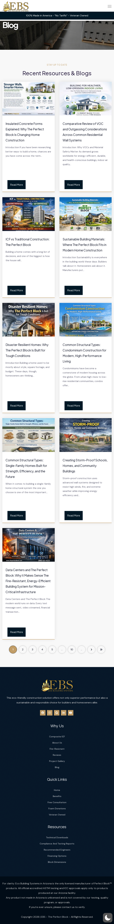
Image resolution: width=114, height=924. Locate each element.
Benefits (57, 817)
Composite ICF (57, 760)
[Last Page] (101, 649)
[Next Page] (91, 649)
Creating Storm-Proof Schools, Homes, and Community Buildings (85, 521)
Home (57, 811)
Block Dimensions (57, 883)
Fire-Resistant (57, 773)
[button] (107, 917)
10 (72, 649)
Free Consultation (57, 823)
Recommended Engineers (57, 870)
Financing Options (57, 877)
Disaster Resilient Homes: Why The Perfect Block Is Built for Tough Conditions (27, 408)
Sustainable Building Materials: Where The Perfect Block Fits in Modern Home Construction (84, 298)
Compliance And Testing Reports (57, 864)
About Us (57, 766)
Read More (16, 184)
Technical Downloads (57, 858)
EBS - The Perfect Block (54, 919)
